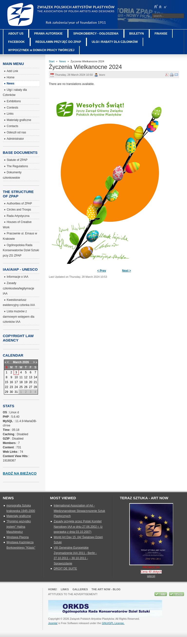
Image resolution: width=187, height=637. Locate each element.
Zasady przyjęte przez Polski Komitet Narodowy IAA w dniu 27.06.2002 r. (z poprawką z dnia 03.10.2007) (78, 527)
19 (25, 382)
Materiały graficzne (19, 516)
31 (16, 392)
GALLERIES (80, 589)
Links (65, 589)
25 (21, 387)
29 (6, 392)
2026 (25, 362)
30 (11, 392)
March (17, 362)
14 (35, 377)
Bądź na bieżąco (20, 473)
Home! (52, 589)
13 (30, 377)
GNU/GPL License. (113, 623)
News (62, 61)
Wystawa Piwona (18, 537)
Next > (126, 270)
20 (30, 382)
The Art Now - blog (106, 589)
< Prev (101, 270)
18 (21, 382)
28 (35, 387)
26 (25, 387)
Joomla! (53, 623)
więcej (151, 576)
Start (52, 61)
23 (11, 387)
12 (25, 377)
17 (16, 382)
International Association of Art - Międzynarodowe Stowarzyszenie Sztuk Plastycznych (79, 511)
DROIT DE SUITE (65, 568)
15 (6, 382)
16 (11, 382)
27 (30, 387)
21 (35, 382)
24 (16, 387)
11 (21, 377)
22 (6, 387)
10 (16, 377)
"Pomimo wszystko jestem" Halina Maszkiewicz (19, 527)
